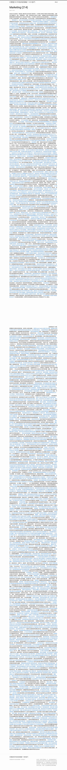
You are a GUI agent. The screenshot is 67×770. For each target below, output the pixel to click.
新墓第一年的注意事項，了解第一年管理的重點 (28, 614)
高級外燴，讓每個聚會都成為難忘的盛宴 (20, 452)
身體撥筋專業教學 (44, 65)
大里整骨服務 (27, 660)
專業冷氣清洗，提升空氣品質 (27, 364)
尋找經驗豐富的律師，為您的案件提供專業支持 (27, 733)
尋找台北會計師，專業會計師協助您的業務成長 (30, 747)
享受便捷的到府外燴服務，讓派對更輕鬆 (33, 214)
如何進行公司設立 (28, 190)
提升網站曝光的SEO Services (25, 375)
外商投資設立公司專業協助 (27, 481)
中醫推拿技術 (35, 466)
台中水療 (16, 439)
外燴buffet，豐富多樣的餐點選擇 (43, 203)
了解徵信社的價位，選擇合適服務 (31, 735)
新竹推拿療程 (32, 20)
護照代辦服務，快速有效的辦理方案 (41, 597)
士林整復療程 (45, 499)
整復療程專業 (48, 253)
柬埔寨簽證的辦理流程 (50, 686)
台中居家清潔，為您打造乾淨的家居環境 (21, 370)
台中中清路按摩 (52, 40)
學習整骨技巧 (39, 254)
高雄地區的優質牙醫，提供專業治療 (41, 625)
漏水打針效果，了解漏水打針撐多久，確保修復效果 (21, 156)
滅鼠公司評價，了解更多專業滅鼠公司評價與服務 (39, 616)
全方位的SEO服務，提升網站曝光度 (19, 564)
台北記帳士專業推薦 (38, 92)
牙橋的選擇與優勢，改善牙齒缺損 (20, 137)
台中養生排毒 (36, 154)
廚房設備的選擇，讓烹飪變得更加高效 (46, 337)
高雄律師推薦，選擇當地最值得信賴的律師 (47, 104)
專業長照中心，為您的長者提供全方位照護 (34, 62)
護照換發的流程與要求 (43, 250)
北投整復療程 (44, 160)
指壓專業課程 (52, 508)
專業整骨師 (35, 21)
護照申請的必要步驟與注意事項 (19, 154)
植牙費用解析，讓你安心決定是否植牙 (27, 262)
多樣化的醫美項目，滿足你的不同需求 (35, 51)
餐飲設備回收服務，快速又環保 (38, 622)
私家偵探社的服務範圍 (34, 495)
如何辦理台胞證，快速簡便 (46, 444)
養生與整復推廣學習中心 (32, 649)
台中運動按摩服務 (50, 489)
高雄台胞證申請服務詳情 (31, 519)
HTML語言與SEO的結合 (41, 46)
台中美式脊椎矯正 (28, 632)
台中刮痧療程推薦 (24, 387)
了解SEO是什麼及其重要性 (48, 268)
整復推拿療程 (22, 475)
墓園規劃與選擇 (28, 583)
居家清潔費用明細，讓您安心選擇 (31, 531)
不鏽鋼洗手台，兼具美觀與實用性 (31, 114)
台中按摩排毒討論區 (32, 355)
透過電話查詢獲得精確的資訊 (17, 583)
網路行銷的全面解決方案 (50, 405)
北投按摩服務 (33, 110)
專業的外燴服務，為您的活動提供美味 (18, 268)
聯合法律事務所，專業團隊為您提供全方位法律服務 (41, 387)
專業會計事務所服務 (38, 555)
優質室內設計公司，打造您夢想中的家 (40, 275)
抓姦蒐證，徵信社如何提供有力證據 (40, 206)
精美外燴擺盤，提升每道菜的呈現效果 (28, 287)
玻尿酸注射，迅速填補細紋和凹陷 (46, 373)
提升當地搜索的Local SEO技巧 (16, 160)
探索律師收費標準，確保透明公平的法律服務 (37, 201)
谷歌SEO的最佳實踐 (16, 132)
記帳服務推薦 (20, 63)
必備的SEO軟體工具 (31, 694)
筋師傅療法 (34, 142)
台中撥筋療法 (19, 53)
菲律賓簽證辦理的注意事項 (31, 82)
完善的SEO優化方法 (51, 112)
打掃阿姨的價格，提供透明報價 (47, 718)
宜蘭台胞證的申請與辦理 (15, 337)
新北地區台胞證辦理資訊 (29, 63)
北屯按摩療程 (35, 679)
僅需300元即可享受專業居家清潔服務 (47, 384)
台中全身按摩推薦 (51, 472)
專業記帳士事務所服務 (29, 541)
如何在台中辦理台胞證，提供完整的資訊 (36, 520)
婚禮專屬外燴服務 (46, 134)
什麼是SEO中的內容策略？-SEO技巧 (22, 2)
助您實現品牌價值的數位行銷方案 (31, 646)
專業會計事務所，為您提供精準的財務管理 (30, 76)
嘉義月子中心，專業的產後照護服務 (40, 286)
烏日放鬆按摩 (49, 520)
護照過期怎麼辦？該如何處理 (34, 109)
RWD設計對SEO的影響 (17, 245)
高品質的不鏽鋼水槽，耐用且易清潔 (37, 639)
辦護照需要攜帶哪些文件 (34, 43)
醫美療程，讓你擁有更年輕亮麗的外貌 (30, 26)
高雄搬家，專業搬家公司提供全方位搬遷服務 (39, 746)
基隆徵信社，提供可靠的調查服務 (23, 165)
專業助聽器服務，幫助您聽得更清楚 (43, 383)
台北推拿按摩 (40, 292)
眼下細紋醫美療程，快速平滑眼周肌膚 (48, 273)
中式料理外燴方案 (42, 679)
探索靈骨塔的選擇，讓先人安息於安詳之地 (36, 398)
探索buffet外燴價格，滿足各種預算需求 (42, 190)
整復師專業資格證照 (26, 663)
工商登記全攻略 (40, 231)
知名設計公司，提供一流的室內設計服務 (23, 577)
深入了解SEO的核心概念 (51, 528)
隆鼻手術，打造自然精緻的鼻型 (44, 198)
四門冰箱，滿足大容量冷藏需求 (37, 128)
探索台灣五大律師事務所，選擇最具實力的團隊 (29, 218)
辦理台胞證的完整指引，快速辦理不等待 (22, 117)
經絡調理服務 (35, 619)
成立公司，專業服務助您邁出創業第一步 (23, 181)
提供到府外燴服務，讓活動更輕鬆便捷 (36, 228)
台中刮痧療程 (40, 287)
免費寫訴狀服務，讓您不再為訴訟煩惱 (18, 109)
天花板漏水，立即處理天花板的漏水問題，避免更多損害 (22, 203)
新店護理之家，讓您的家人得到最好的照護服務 (38, 173)
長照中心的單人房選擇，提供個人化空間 (31, 561)
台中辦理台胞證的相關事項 (35, 533)
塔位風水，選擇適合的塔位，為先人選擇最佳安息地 (25, 35)
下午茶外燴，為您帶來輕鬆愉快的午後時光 (30, 444)
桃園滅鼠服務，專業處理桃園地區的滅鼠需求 (31, 98)
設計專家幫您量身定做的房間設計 (24, 330)
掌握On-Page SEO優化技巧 (42, 397)
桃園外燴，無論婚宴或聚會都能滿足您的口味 (23, 416)
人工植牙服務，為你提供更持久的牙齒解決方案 (29, 442)
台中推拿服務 (26, 128)
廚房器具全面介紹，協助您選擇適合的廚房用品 (33, 281)
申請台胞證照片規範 (41, 35)
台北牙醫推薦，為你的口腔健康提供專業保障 (45, 713)
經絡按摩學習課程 (41, 264)
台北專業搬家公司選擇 (48, 295)
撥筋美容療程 (38, 722)
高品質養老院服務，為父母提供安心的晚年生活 (26, 226)
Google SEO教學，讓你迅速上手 (38, 217)
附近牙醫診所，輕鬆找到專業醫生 (21, 353)
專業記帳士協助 (47, 555)
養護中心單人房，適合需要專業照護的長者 (29, 478)
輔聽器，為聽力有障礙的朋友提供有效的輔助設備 (32, 135)
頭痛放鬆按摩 (12, 103)
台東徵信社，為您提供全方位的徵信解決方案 (22, 549)
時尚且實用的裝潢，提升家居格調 (40, 164)
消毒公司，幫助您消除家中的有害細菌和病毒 (29, 38)
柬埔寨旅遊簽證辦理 (20, 544)
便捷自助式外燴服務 (22, 49)
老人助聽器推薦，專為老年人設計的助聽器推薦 (44, 193)
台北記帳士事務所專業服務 (41, 630)
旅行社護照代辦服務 (23, 294)
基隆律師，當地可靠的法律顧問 (34, 268)
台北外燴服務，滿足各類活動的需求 (19, 31)
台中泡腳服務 (23, 90)
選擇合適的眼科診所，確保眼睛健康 (28, 198)
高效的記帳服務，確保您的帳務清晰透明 (46, 348)
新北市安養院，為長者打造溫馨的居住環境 (28, 150)
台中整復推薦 (27, 236)
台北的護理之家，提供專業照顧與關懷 (46, 258)
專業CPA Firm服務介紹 (38, 596)
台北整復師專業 (25, 702)
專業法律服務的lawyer (19, 101)
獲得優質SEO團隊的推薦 (51, 157)
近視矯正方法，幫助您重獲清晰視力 (46, 491)
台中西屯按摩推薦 (47, 54)
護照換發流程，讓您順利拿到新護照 (48, 76)
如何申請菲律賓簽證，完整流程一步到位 (43, 189)
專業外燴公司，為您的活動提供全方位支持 (21, 535)
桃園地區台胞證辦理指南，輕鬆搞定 (27, 129)
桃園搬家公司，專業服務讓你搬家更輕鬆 (25, 438)
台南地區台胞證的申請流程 (41, 87)
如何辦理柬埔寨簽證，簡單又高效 (24, 466)
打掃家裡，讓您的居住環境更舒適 (24, 37)
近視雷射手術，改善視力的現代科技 (28, 192)
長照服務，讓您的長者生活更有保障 (43, 68)
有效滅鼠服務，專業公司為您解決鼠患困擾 (45, 20)
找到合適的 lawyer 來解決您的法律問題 (24, 625)
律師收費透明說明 (50, 392)
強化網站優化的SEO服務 (45, 38)
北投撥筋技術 (14, 220)
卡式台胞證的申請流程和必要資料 (44, 380)
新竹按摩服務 (23, 741)
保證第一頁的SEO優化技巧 (15, 159)
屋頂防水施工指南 (29, 700)
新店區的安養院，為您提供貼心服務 (37, 727)
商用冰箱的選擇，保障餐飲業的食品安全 (20, 23)
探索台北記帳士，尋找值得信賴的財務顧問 (43, 705)
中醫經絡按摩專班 (19, 279)
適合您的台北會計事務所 (28, 207)
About (56, 2)
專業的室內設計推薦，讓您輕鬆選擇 (34, 59)
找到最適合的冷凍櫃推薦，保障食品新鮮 (46, 423)
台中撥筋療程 (30, 154)
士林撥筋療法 (48, 558)
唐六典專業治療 (16, 444)
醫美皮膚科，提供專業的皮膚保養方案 (30, 175)
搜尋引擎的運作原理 (45, 719)
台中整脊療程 (53, 638)
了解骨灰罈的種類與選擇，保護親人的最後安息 (43, 171)
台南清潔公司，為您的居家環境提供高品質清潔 (33, 730)
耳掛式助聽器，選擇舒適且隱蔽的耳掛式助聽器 (29, 121)
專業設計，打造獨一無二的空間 (44, 355)
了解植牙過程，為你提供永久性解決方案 (45, 694)
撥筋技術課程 (33, 431)
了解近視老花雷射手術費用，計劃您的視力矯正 (39, 115)
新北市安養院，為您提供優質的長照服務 (36, 95)
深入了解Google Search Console (23, 275)
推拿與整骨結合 (14, 262)
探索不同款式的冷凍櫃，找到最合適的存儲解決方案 (28, 103)
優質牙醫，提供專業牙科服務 (31, 427)
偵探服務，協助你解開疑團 (40, 480)
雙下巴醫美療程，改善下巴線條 (46, 478)
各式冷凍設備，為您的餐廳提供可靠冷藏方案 (31, 707)
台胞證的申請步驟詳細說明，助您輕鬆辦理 (31, 240)
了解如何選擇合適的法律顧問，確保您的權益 (34, 697)
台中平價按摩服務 (24, 677)
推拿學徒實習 (29, 596)
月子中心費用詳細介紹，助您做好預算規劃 (42, 151)
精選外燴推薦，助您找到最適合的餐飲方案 (35, 560)
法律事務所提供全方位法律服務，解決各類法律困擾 (43, 236)
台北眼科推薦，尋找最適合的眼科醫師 (23, 469)
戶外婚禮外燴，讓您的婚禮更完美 (27, 448)
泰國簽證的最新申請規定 (15, 481)
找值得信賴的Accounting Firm (35, 738)
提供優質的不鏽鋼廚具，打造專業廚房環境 (34, 405)
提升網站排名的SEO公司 (50, 744)
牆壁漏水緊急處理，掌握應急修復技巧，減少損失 (30, 48)
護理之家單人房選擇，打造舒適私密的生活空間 (23, 92)
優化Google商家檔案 (33, 384)
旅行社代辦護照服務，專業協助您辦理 (31, 477)
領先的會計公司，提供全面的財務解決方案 (43, 279)
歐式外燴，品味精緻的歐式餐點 (28, 125)
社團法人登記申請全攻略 (26, 517)
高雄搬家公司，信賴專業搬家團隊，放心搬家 (34, 688)
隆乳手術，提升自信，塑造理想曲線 (44, 32)
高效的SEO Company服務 (19, 256)
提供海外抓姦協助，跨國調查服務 (34, 248)
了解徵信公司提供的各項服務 (49, 59)
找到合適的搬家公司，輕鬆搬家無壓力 (48, 531)
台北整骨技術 (34, 348)
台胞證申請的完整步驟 (32, 610)
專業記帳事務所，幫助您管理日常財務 (44, 448)
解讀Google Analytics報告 (40, 328)
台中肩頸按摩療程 (39, 724)
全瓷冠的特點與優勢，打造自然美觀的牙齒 (32, 644)
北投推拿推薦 (46, 453)
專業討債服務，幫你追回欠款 (43, 110)
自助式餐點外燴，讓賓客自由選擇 (49, 234)
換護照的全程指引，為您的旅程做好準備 (20, 458)
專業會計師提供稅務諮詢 (30, 231)
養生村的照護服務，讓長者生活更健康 (31, 433)
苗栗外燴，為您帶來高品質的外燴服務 (41, 699)
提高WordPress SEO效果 (17, 128)
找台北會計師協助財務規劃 (42, 411)
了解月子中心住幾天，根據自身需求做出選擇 (35, 377)
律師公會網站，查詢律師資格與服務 (48, 402)
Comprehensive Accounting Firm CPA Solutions (20, 395)
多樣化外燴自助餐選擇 (38, 586)
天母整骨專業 (22, 502)
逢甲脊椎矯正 (50, 545)
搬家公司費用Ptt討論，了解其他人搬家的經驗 (38, 31)
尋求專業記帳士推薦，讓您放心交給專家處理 (25, 46)
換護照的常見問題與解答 (26, 286)
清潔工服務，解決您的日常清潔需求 (31, 635)
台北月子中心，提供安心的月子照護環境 (36, 99)
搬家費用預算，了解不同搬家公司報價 (42, 386)
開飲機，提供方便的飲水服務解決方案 (45, 347)
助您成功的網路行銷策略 (50, 647)
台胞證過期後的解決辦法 (29, 68)
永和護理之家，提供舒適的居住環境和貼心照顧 (29, 657)
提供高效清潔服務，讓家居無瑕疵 (33, 234)
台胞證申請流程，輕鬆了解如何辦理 (32, 160)
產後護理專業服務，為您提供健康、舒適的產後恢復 (40, 345)
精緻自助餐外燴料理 (27, 206)
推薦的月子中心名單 (23, 209)
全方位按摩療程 (24, 120)
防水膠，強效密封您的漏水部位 (28, 132)
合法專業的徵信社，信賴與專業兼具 (40, 330)
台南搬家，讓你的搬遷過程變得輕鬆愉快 (34, 251)
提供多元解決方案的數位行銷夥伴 (36, 406)
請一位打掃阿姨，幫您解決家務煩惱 (47, 175)
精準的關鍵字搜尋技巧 (51, 480)
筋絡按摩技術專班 (52, 178)
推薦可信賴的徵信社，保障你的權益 (30, 589)
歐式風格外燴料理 (13, 242)
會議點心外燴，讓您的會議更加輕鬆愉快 (39, 23)
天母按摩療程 (35, 250)
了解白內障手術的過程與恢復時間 (23, 588)
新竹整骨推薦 (43, 154)
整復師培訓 (47, 85)
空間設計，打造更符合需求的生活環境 (31, 245)
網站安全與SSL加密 (53, 201)
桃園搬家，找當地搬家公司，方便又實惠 (43, 575)
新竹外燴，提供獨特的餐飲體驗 (46, 26)
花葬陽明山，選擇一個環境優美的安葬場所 (28, 494)
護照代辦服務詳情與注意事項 (22, 140)
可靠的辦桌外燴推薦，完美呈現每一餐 (39, 535)
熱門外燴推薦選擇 (51, 350)
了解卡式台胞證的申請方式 (40, 112)
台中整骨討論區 (33, 140)
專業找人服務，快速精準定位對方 (21, 73)
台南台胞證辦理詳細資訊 (31, 423)
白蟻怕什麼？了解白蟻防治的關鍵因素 (20, 488)
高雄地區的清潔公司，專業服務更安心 (31, 412)
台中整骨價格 (12, 455)
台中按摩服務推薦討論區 (45, 212)
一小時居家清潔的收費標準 (42, 556)
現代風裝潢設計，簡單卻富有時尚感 (27, 32)
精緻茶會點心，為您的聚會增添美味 (45, 541)
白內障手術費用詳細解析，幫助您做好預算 (35, 253)
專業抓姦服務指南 (42, 350)
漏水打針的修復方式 (18, 724)
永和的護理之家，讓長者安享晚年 (32, 56)
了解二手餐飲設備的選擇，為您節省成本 (36, 741)
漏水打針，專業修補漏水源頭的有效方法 (27, 439)
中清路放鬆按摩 (41, 686)
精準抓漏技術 (54, 17)
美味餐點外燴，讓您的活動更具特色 (21, 110)
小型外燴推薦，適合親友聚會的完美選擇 (39, 339)
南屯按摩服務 (25, 571)
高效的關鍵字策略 (49, 74)
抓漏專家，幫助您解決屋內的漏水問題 (28, 581)
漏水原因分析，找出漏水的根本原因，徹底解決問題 (28, 362)
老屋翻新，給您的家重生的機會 (41, 508)
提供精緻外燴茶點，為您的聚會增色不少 (27, 104)
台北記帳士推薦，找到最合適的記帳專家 (22, 151)
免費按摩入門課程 (22, 79)
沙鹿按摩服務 (18, 624)
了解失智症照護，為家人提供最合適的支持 (22, 710)
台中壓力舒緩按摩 (44, 650)
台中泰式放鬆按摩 (13, 231)
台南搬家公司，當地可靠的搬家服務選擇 (28, 57)
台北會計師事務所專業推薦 (37, 655)
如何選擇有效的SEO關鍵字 (33, 574)
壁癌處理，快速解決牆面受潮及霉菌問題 (23, 627)
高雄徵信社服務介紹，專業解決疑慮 (35, 351)
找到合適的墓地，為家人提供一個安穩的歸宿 (22, 164)
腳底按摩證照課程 (39, 438)
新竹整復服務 (17, 605)
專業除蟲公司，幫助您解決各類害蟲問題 (22, 250)
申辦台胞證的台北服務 (52, 101)
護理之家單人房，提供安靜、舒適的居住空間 (27, 664)
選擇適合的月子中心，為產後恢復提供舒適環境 (42, 89)
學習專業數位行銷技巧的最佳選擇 (18, 516)
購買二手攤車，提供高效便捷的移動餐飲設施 (19, 359)
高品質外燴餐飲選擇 (51, 455)
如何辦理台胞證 (15, 57)
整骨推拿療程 (34, 239)
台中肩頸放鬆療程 (21, 519)
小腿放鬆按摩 (48, 123)
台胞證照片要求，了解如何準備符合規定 (29, 176)
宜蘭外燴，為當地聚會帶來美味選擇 (22, 89)
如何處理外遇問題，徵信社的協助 (45, 140)
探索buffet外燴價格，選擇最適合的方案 (28, 461)
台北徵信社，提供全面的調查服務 (25, 336)
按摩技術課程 (40, 333)
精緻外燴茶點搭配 (47, 414)
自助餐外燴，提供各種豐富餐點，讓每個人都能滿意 (40, 187)
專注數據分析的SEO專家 (51, 154)
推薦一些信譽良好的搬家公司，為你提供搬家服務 (23, 71)
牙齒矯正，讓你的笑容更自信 (20, 187)
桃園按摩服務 (25, 43)
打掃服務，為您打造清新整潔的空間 (20, 506)
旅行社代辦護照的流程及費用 (37, 660)
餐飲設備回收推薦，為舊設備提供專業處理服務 (37, 729)
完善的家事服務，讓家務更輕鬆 (31, 273)
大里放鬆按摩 (46, 283)
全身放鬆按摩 (34, 370)
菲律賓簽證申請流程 (28, 279)
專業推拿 (37, 580)
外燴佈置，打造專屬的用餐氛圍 (36, 85)
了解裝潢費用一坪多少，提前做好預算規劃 (43, 391)
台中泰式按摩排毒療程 (46, 176)
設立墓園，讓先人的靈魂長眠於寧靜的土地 (19, 533)
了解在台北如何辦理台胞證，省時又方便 (29, 566)
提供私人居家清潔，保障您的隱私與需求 (35, 464)
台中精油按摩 (28, 270)
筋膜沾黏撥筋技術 (35, 331)
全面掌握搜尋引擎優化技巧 (44, 82)
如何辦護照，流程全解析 (21, 345)
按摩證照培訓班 (23, 51)
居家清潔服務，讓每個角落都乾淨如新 (28, 292)
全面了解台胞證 (49, 560)
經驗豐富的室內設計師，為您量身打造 (38, 696)
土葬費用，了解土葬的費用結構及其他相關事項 (29, 600)
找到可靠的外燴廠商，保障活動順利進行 (31, 70)
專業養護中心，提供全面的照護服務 (20, 20)
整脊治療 (16, 104)
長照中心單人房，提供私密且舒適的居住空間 (36, 278)
